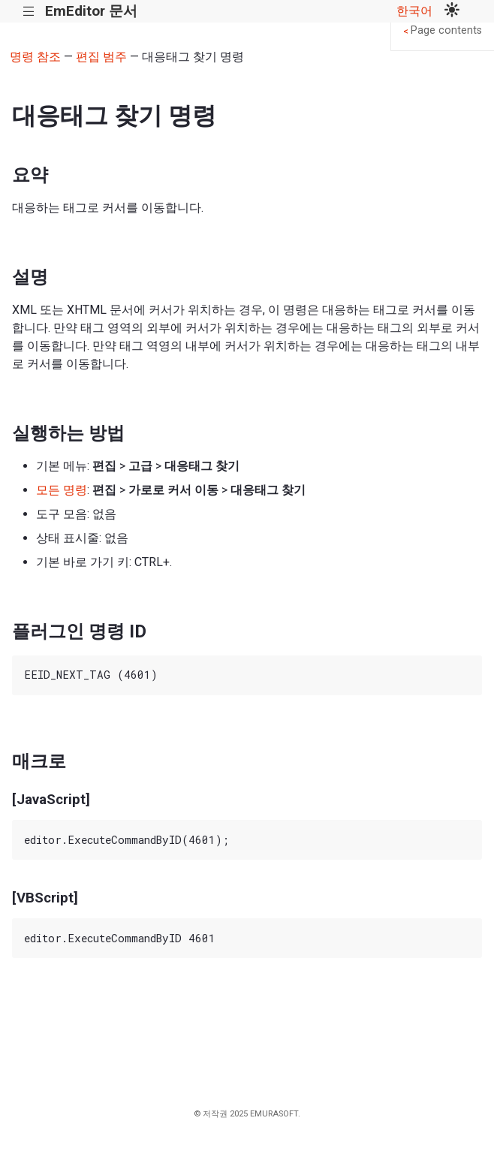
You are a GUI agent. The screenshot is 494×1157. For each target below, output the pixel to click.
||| (29, 11)
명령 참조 (35, 57)
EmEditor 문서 (91, 11)
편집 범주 (101, 57)
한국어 (414, 11)
